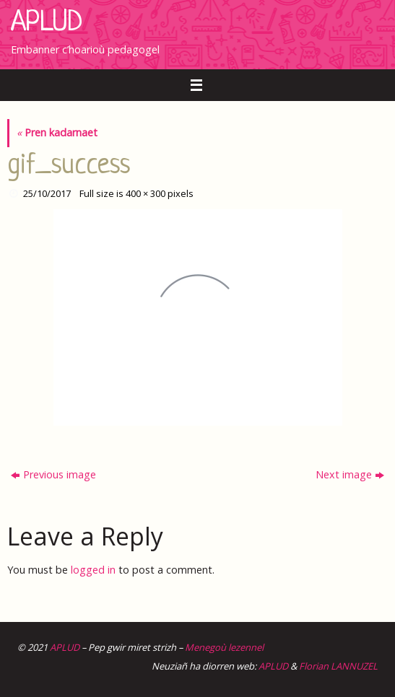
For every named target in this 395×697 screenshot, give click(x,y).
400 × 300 (145, 193)
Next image (350, 474)
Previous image (53, 474)
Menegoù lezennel (224, 647)
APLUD (46, 23)
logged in (93, 570)
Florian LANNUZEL (338, 665)
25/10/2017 (47, 193)
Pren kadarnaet (57, 132)
